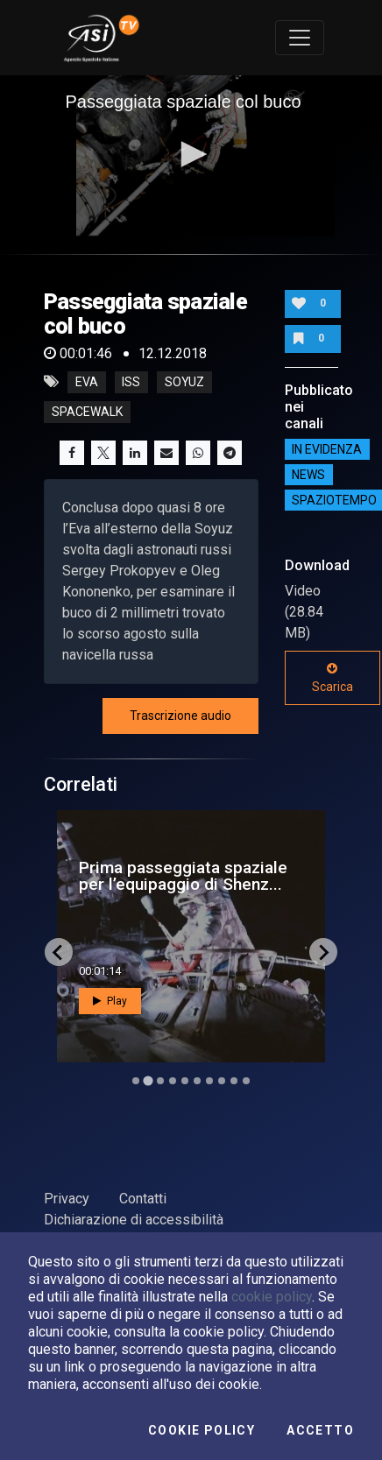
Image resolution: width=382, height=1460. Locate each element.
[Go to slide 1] (135, 1081)
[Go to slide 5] (184, 1080)
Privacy (66, 1198)
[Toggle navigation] (299, 37)
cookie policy (271, 1296)
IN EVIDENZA (327, 449)
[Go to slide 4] (172, 1080)
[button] (191, 154)
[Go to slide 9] (233, 1080)
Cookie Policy (201, 1430)
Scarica (332, 678)
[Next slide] (323, 952)
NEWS (308, 475)
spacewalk (87, 412)
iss (131, 382)
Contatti (142, 1198)
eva (86, 382)
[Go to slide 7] (209, 1080)
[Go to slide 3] (160, 1080)
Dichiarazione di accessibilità (133, 1219)
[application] (191, 155)
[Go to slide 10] (246, 1080)
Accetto (320, 1430)
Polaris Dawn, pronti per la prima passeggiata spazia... (182, 875)
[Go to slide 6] (197, 1080)
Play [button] (110, 1001)
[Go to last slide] (59, 952)
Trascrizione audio (180, 716)
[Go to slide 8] (221, 1080)
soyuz (184, 382)
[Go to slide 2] (148, 1080)
